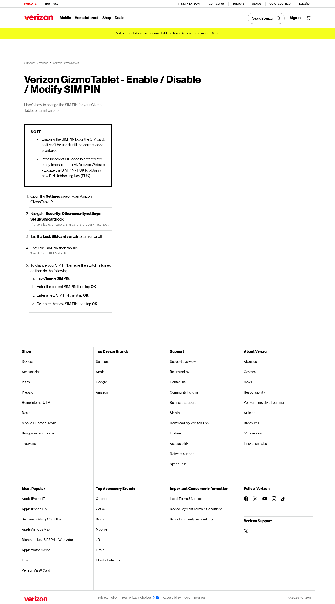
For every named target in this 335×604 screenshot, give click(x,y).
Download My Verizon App (189, 422)
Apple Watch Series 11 (38, 549)
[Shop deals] (215, 33)
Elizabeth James (108, 559)
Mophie (101, 529)
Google (101, 381)
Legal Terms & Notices (186, 498)
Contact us (217, 3)
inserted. (102, 224)
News (248, 381)
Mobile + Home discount (39, 422)
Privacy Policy (108, 597)
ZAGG (100, 508)
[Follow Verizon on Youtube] (264, 498)
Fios (25, 559)
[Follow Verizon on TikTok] (283, 498)
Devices (28, 361)
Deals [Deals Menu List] (119, 17)
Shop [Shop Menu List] (106, 17)
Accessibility (179, 443)
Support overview (183, 361)
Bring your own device (38, 432)
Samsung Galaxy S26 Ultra (41, 518)
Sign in (175, 412)
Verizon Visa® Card (36, 570)
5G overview (253, 432)
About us (250, 361)
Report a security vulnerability (191, 518)
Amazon (102, 392)
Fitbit (100, 549)
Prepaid (28, 392)
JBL (99, 539)
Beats (100, 518)
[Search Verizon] (266, 18)
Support (238, 3)
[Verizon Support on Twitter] (246, 530)
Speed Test (178, 463)
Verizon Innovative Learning (264, 402)
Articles (249, 412)
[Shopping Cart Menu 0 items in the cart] (308, 18)
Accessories (31, 371)
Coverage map (280, 3)
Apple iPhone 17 (33, 498)
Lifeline (175, 432)
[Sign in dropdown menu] (295, 18)
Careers (250, 371)
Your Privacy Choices (140, 597)
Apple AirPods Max (36, 529)
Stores (256, 3)
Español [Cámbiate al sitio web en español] (304, 3)
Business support (183, 402)
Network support (182, 453)
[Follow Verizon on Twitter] (255, 498)
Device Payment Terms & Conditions (196, 508)
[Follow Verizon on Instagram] (274, 498)
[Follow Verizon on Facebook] (246, 498)
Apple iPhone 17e (34, 508)
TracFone (29, 443)
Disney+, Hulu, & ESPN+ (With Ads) (47, 539)
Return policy (179, 371)
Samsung (103, 361)
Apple (100, 371)
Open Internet (194, 597)
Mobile (65, 17)
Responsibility (254, 392)
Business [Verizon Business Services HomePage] (51, 3)
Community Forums (184, 392)
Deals (26, 412)
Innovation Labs (255, 443)
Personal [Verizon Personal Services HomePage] (30, 3)
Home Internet (87, 17)
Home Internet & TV (36, 402)
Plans (26, 381)
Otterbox (102, 498)
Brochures (251, 422)
